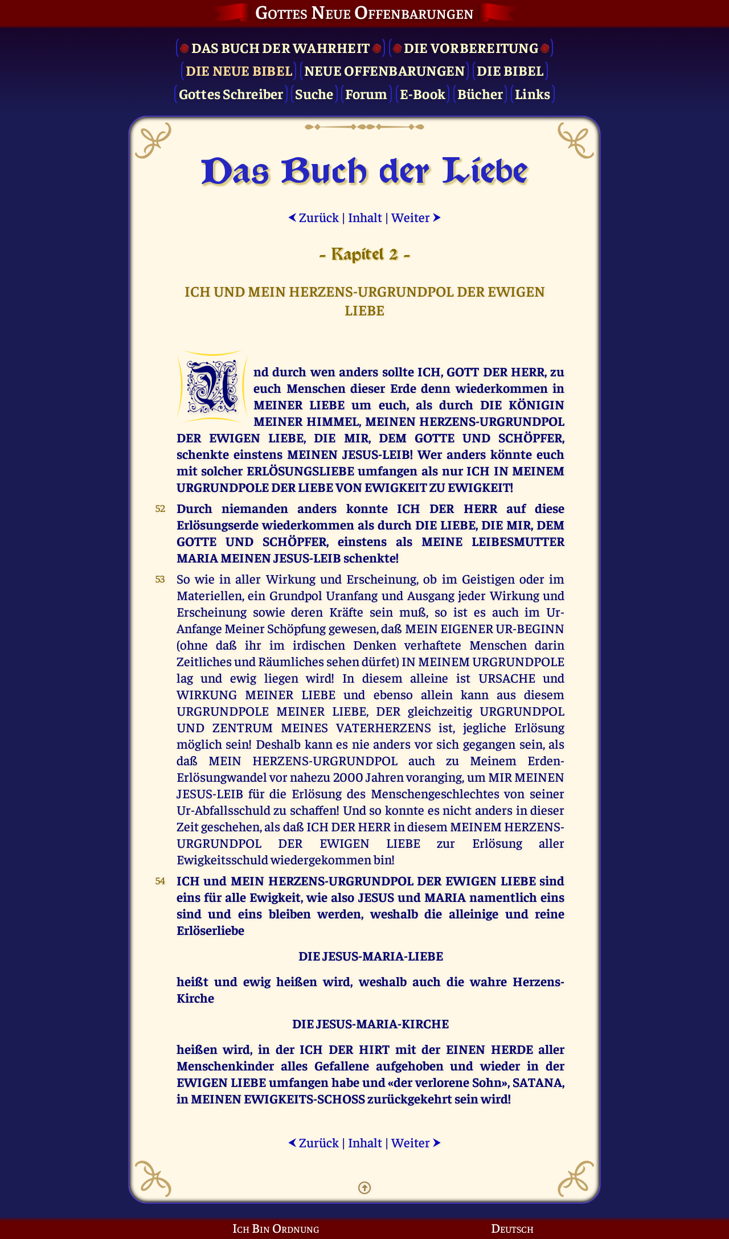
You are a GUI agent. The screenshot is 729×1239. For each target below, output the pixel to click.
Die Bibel (510, 70)
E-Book (423, 93)
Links (532, 93)
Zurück (313, 216)
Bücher (480, 93)
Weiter (416, 216)
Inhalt (365, 216)
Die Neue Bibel (239, 70)
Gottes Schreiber (231, 93)
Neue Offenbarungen (384, 70)
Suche (314, 93)
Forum (366, 93)
